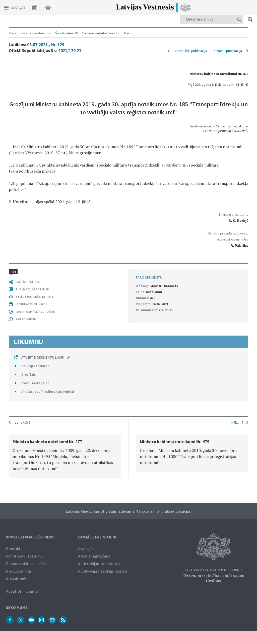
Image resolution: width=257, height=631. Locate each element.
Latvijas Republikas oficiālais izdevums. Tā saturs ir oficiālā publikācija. (128, 511)
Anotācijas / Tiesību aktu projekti (47, 391)
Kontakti (14, 548)
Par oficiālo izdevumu (24, 556)
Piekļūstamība (18, 571)
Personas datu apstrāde (26, 563)
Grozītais (28, 374)
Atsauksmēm (17, 578)
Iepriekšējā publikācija (190, 50)
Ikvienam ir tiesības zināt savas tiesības (213, 578)
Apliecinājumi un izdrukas (99, 563)
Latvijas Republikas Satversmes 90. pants (213, 570)
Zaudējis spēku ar (35, 366)
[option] (65, 456)
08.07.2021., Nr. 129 (45, 44)
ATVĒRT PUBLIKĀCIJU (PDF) (34, 297)
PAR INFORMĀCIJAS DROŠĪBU (35, 311)
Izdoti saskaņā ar (35, 383)
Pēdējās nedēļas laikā (98, 33)
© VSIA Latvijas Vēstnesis (30, 536)
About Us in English (22, 591)
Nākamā (237, 422)
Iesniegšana (88, 548)
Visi (126, 33)
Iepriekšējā (22, 422)
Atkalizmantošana (94, 556)
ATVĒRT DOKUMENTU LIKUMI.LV (45, 357)
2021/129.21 (69, 50)
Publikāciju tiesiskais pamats (103, 571)
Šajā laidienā (64, 33)
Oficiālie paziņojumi (97, 536)
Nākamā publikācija (228, 50)
